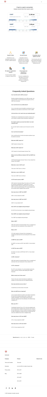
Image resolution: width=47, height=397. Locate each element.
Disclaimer (7, 366)
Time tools (19, 362)
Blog (6, 373)
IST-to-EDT (19, 377)
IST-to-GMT (19, 373)
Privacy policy (7, 369)
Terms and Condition (9, 362)
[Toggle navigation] (41, 2)
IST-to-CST (19, 369)
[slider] (23, 20)
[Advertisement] (23, 40)
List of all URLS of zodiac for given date (24, 366)
